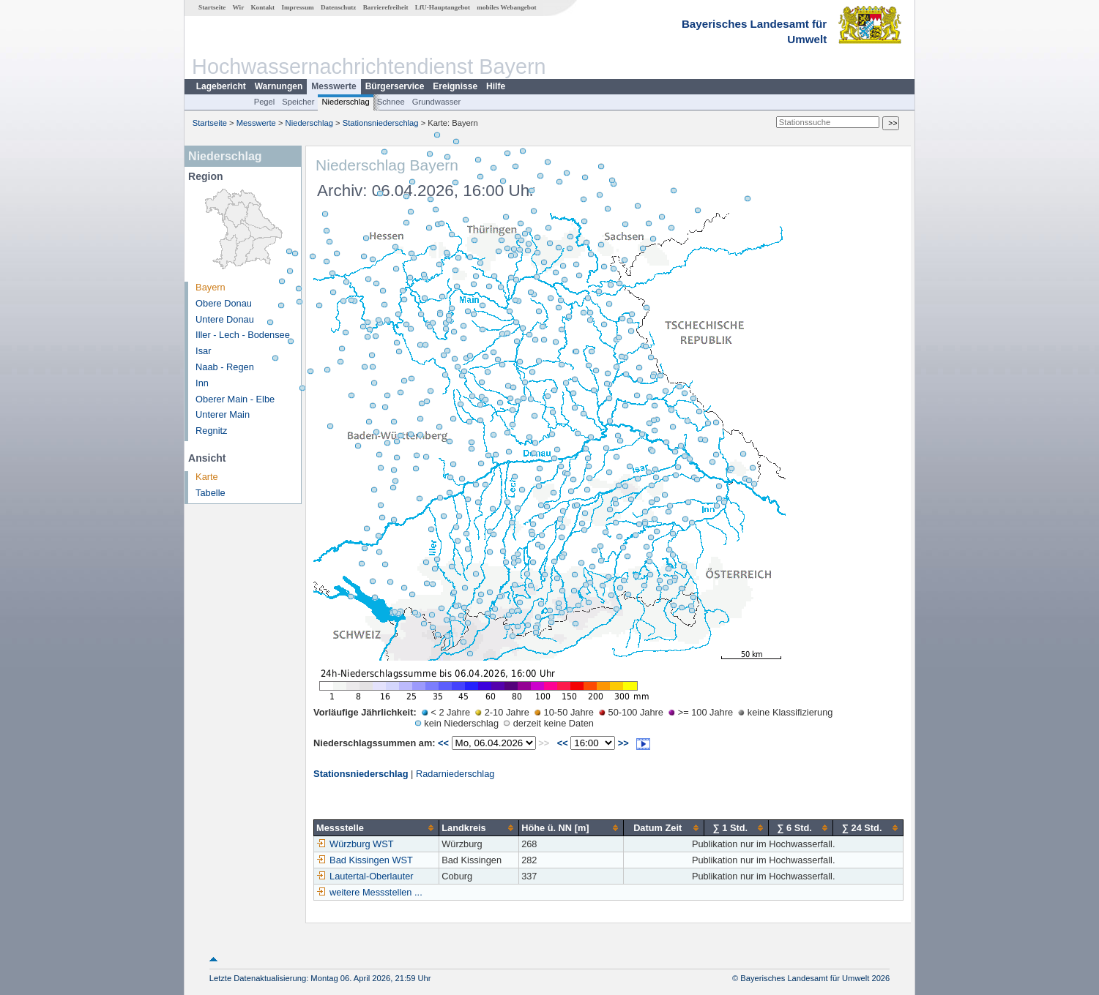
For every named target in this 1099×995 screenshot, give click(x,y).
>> (623, 742)
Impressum (297, 7)
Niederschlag (345, 101)
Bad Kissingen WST (364, 860)
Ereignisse (455, 86)
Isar (203, 350)
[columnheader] (376, 827)
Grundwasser (436, 101)
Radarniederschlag (455, 773)
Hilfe (495, 86)
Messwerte (333, 86)
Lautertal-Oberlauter (365, 876)
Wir (239, 7)
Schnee (391, 101)
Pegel (264, 101)
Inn (202, 383)
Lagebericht (221, 86)
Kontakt (262, 7)
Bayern (210, 287)
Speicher (298, 101)
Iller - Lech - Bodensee (242, 334)
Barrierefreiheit (386, 7)
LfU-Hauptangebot (442, 7)
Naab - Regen (224, 366)
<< (443, 742)
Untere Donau (224, 319)
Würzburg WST (354, 843)
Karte (206, 476)
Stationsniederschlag (381, 123)
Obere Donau (223, 303)
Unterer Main (222, 414)
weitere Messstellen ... (375, 892)
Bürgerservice (395, 86)
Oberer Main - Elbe (235, 399)
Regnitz (211, 430)
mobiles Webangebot (506, 7)
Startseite (212, 7)
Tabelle (210, 492)
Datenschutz (339, 7)
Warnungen (279, 86)
